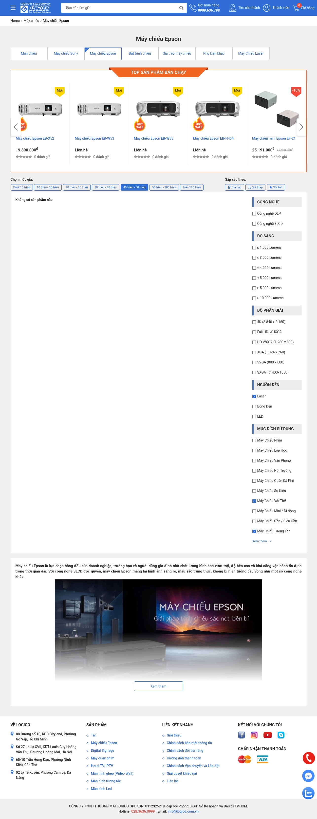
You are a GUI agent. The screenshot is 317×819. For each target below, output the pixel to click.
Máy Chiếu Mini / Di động (276, 511)
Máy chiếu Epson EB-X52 (94, 138)
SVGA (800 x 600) (270, 362)
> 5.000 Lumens (269, 288)
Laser (261, 396)
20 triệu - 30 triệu (77, 187)
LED (260, 416)
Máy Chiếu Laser (250, 53)
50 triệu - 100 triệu (164, 187)
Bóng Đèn (264, 406)
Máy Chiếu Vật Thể (271, 501)
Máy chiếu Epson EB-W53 (153, 138)
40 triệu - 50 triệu (134, 187)
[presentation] (16, 127)
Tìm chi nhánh (244, 8)
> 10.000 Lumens (270, 298)
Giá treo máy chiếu (177, 53)
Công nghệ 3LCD (270, 224)
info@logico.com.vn (183, 811)
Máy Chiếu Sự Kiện (271, 491)
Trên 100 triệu (192, 187)
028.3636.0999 (143, 811)
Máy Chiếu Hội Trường (274, 471)
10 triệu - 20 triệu (48, 187)
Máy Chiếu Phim (269, 440)
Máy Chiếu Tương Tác (273, 531)
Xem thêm (261, 541)
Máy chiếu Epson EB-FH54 (272, 138)
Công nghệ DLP (269, 213)
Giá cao (234, 187)
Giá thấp (255, 187)
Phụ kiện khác (214, 53)
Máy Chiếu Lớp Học (272, 450)
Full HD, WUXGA (269, 332)
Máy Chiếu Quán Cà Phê (275, 481)
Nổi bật (275, 187)
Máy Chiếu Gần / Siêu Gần (277, 521)
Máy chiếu (31, 21)
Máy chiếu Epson (103, 53)
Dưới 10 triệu (21, 187)
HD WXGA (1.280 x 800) (275, 342)
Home (15, 21)
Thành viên (276, 8)
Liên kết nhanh (177, 724)
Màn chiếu (29, 53)
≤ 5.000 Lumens (269, 278)
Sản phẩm (96, 724)
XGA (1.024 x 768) (271, 352)
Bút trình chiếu (140, 53)
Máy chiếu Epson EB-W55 (212, 138)
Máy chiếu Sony (66, 53)
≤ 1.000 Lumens (269, 247)
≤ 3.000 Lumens (269, 258)
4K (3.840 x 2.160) (271, 322)
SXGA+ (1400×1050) (273, 372)
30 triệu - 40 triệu (105, 187)
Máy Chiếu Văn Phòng (274, 460)
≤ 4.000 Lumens (269, 268)
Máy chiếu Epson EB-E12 (35, 138)
